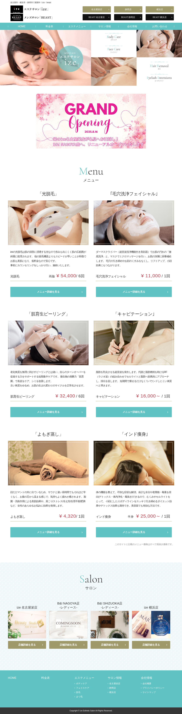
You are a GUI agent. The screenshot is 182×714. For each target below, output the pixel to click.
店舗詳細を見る (27, 644)
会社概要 (146, 683)
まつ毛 (79, 696)
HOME (22, 26)
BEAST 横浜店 (160, 17)
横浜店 (159, 9)
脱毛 (78, 692)
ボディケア (81, 683)
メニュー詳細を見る (48, 291)
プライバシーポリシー (153, 688)
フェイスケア (82, 688)
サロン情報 (104, 26)
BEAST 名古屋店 (97, 17)
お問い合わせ (159, 26)
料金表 (49, 26)
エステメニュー (77, 26)
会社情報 (132, 26)
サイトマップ (149, 692)
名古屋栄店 (96, 9)
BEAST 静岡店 (128, 17)
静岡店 (128, 9)
